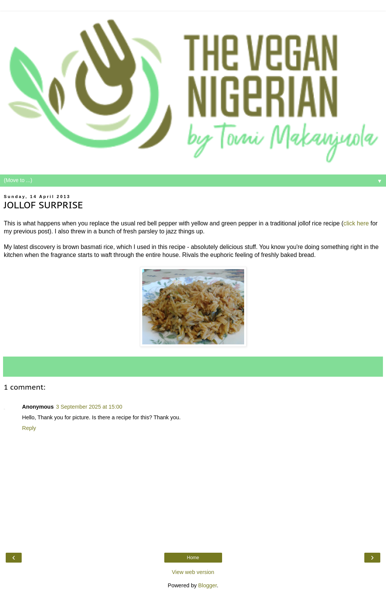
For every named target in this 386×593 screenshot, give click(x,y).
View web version (193, 572)
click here (356, 223)
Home (193, 557)
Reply (29, 428)
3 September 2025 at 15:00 (89, 407)
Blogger (207, 585)
